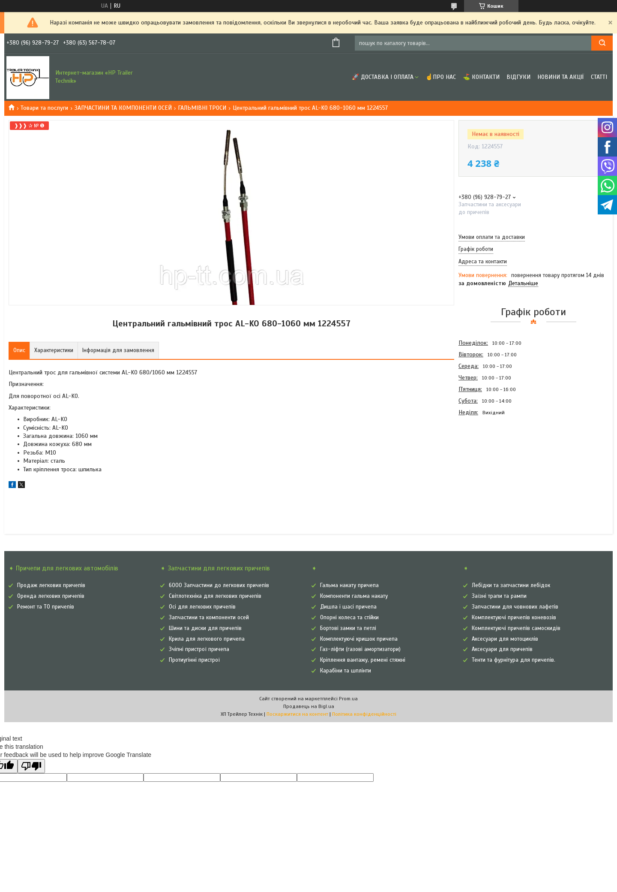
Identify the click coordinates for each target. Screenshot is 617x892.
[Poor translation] (31, 766)
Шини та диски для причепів (205, 628)
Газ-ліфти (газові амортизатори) (360, 649)
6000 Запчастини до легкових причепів (219, 585)
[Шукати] (602, 43)
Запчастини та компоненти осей (209, 617)
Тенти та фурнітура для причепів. (513, 660)
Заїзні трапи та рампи (499, 596)
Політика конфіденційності (364, 714)
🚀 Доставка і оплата (382, 77)
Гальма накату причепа (349, 585)
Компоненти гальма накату (354, 596)
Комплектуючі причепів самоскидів (516, 628)
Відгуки (518, 77)
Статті (599, 77)
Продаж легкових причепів (51, 585)
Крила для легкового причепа (207, 639)
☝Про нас (440, 77)
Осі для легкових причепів (202, 606)
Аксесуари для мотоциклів (505, 639)
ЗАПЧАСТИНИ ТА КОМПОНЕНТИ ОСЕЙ (123, 108)
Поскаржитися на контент (297, 714)
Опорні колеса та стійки (349, 617)
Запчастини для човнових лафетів (515, 606)
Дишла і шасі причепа (348, 606)
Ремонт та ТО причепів (45, 606)
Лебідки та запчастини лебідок (511, 585)
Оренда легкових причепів (50, 596)
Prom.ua (348, 699)
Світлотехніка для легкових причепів (215, 596)
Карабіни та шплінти (345, 670)
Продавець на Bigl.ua (308, 706)
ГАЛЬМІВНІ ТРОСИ (202, 108)
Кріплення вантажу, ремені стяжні (362, 660)
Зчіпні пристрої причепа (199, 649)
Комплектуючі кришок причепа (359, 639)
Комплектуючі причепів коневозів (514, 617)
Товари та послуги (44, 108)
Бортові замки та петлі (348, 628)
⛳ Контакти (481, 77)
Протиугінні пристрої (194, 660)
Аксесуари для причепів (502, 649)
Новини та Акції (560, 77)
